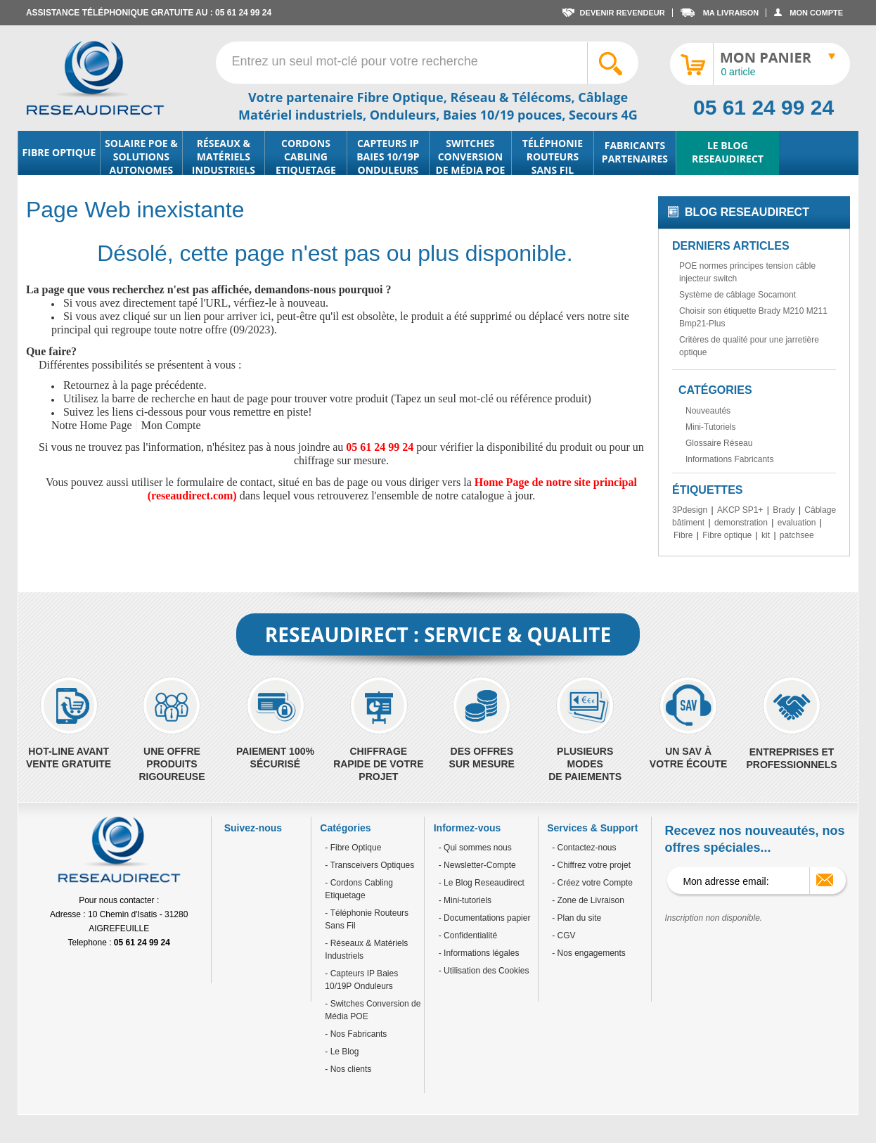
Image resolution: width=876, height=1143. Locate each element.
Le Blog (343, 1051)
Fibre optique (727, 535)
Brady (783, 510)
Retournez (86, 385)
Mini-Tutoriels (710, 427)
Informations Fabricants (729, 459)
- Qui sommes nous (475, 848)
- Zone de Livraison (588, 900)
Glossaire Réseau (718, 443)
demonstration (741, 523)
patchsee (797, 535)
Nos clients (349, 1069)
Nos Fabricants (357, 1034)
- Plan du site (576, 918)
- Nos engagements (589, 953)
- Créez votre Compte (592, 883)
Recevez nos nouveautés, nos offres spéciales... (754, 839)
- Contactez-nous (584, 848)
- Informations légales (479, 953)
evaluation (797, 523)
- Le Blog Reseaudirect (481, 883)
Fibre (683, 535)
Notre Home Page (91, 425)
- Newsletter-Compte (477, 865)
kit (765, 535)
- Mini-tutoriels (465, 900)
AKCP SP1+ (740, 510)
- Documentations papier (485, 918)
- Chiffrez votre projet (591, 865)
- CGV (563, 935)
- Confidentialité (468, 935)
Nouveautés (707, 411)
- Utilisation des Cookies (484, 971)
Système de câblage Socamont (737, 295)
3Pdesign (689, 510)
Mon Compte (171, 425)
